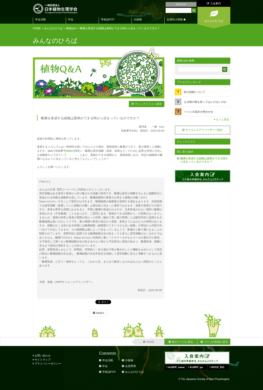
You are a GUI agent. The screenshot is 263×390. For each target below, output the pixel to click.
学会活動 (40, 19)
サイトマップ (42, 359)
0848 (69, 150)
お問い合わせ (42, 355)
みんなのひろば (53, 28)
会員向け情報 (175, 19)
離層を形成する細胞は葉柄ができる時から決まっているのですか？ (120, 28)
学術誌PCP (107, 19)
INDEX (100, 312)
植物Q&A (71, 28)
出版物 (138, 19)
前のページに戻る (182, 341)
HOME (37, 28)
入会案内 (214, 3)
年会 (70, 19)
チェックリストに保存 (148, 103)
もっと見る (222, 119)
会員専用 (130, 365)
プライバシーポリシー (47, 363)
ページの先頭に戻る (216, 341)
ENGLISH (181, 4)
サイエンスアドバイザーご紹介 (204, 129)
